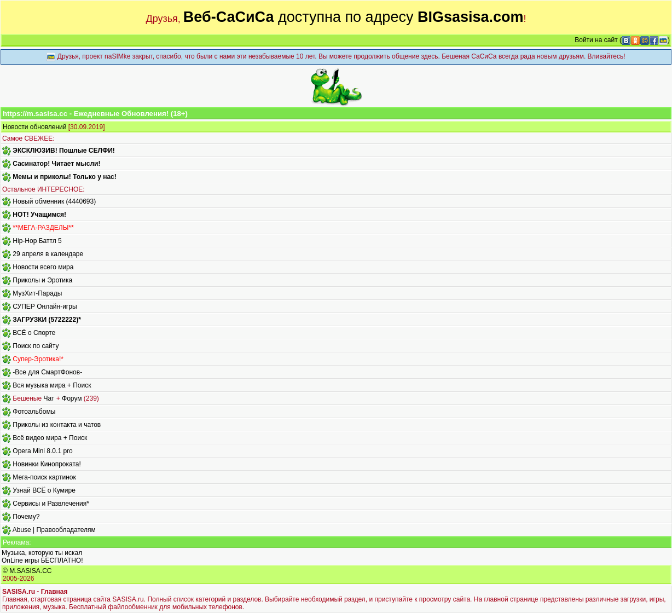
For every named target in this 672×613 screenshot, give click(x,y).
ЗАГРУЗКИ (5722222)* (46, 319)
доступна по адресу (353, 17)
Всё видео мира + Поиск (50, 438)
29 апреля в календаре (48, 254)
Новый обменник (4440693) (54, 201)
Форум (72, 398)
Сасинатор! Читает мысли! (56, 163)
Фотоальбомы (34, 411)
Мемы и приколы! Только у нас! (64, 177)
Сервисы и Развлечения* (51, 503)
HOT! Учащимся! (39, 214)
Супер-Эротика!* (38, 359)
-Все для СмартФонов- (47, 372)
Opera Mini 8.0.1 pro (42, 451)
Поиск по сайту (36, 346)
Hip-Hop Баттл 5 (37, 241)
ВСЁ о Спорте (34, 333)
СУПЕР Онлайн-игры (45, 306)
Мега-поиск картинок (44, 477)
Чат (48, 398)
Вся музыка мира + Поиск (52, 385)
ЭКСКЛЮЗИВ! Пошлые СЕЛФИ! (63, 150)
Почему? (26, 517)
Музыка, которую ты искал (42, 553)
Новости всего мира (43, 267)
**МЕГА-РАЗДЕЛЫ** (43, 228)
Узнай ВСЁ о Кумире (44, 490)
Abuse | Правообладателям (54, 530)
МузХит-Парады (37, 293)
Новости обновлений (34, 127)
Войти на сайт (596, 40)
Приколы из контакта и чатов (57, 425)
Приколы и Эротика (42, 280)
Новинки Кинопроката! (46, 464)
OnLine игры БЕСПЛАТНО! (42, 560)
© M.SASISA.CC (27, 571)
